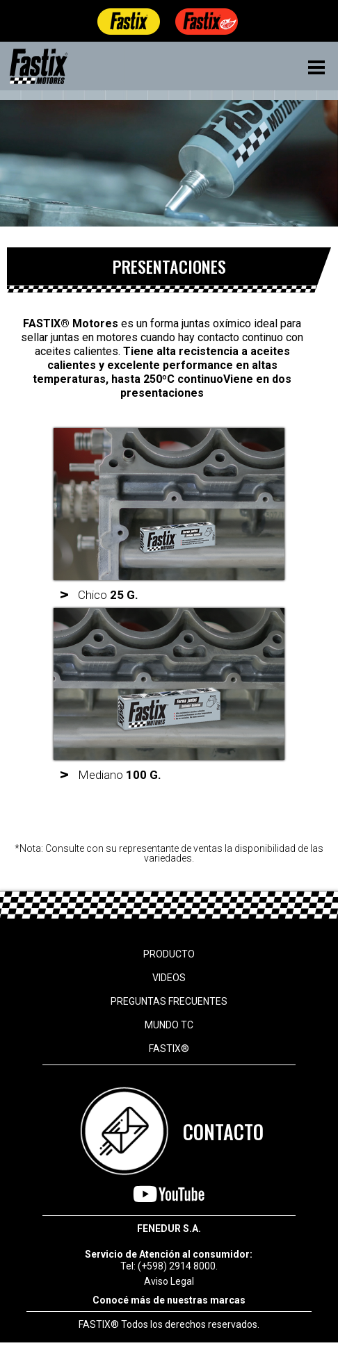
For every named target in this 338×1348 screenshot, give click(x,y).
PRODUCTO (169, 954)
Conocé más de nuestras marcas (169, 1300)
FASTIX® (169, 1048)
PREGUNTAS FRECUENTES (169, 1001)
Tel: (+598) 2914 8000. (169, 1266)
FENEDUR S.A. (169, 1228)
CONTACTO (223, 1131)
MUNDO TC (169, 1024)
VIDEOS (169, 977)
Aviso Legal (169, 1281)
